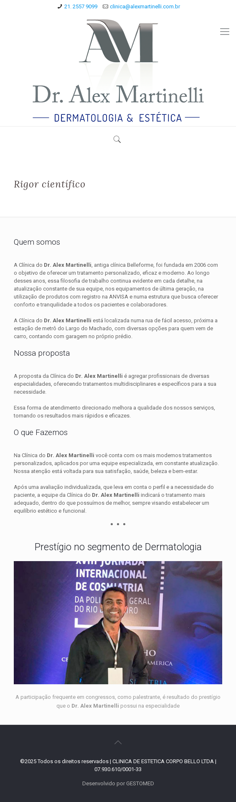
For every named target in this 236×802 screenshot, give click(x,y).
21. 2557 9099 (80, 6)
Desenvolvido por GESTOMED (118, 783)
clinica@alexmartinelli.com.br (145, 6)
